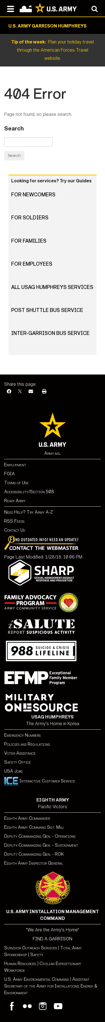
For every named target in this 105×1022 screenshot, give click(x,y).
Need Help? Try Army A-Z (28, 512)
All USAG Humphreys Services (52, 287)
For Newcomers (33, 195)
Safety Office (17, 762)
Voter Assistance (20, 753)
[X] (20, 391)
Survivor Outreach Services (30, 947)
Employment (15, 464)
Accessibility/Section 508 (29, 491)
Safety (36, 954)
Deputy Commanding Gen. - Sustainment (41, 845)
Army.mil (52, 453)
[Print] (44, 391)
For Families (28, 241)
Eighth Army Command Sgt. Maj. (34, 827)
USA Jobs (13, 771)
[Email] (31, 391)
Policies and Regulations (27, 744)
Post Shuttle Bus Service (47, 310)
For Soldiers (29, 218)
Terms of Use (16, 482)
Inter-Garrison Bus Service (50, 333)
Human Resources (20, 963)
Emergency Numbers (22, 735)
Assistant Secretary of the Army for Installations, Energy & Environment (50, 986)
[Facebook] (9, 391)
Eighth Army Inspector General (33, 863)
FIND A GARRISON (52, 938)
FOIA (9, 473)
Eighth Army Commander (27, 818)
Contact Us (14, 530)
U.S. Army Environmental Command (36, 979)
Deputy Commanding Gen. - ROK (34, 854)
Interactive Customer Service (39, 781)
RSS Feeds (14, 521)
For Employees (31, 264)
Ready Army (14, 500)
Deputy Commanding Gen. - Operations (39, 836)
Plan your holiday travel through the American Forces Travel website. (52, 50)
